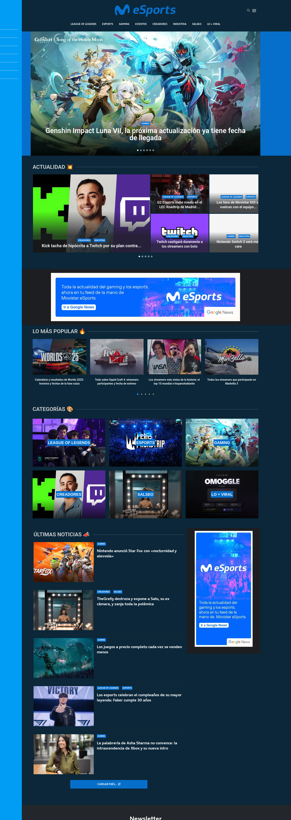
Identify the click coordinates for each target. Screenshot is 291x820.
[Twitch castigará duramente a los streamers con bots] (180, 233)
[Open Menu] (254, 11)
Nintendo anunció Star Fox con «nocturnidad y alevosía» (137, 561)
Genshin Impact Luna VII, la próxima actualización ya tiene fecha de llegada (146, 134)
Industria (179, 24)
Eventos (141, 24)
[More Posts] (108, 784)
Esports (107, 24)
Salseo (196, 24)
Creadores (159, 24)
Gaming (124, 24)
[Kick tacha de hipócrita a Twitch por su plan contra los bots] (91, 213)
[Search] (248, 10)
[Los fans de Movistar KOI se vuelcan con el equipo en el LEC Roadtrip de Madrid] (238, 193)
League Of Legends (83, 24)
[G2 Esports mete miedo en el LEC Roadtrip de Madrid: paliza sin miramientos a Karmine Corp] (180, 193)
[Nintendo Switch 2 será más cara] (238, 233)
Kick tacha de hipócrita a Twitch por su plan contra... (91, 245)
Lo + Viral (213, 24)
